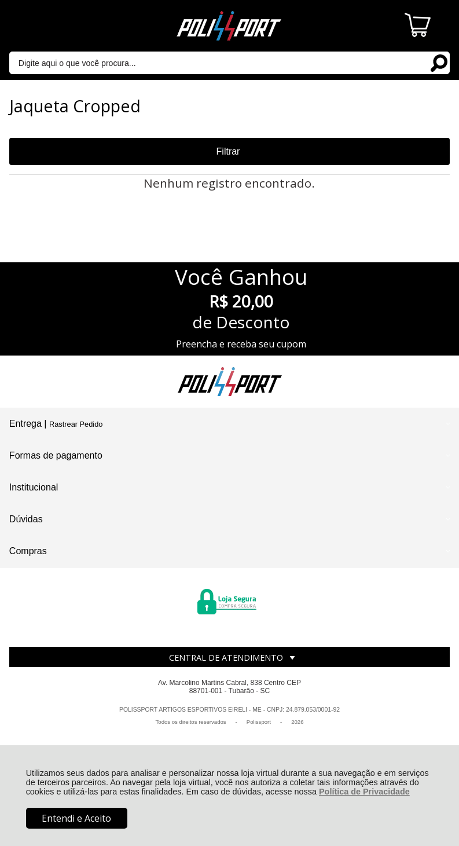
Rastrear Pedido (75, 424)
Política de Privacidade (364, 791)
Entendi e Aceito (76, 818)
